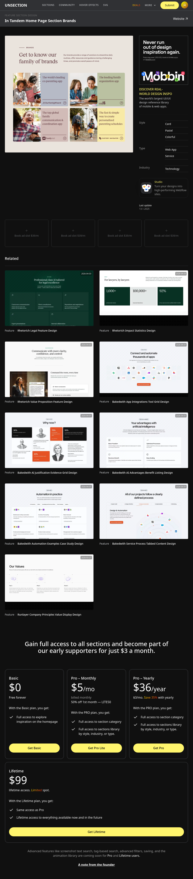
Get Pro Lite (96, 748)
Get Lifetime (96, 832)
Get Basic (34, 748)
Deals (136, 5)
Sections (48, 5)
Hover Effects (89, 5)
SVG (105, 5)
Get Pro (158, 748)
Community (67, 5)
